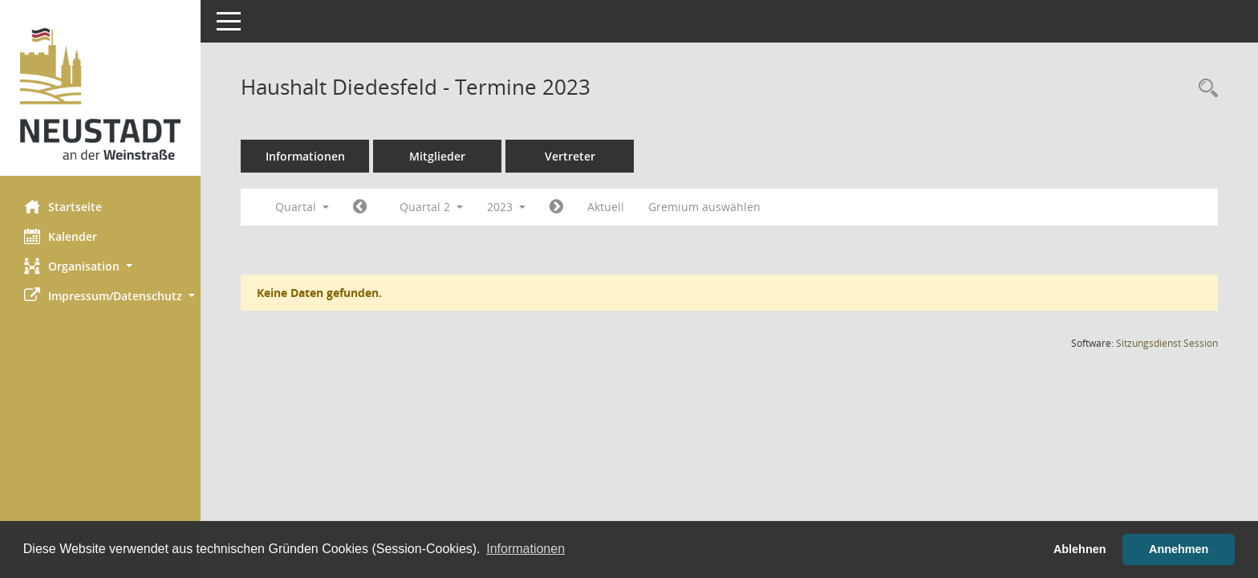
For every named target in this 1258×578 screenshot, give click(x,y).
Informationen (305, 156)
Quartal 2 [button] (431, 206)
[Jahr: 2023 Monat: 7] (556, 207)
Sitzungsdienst (1167, 343)
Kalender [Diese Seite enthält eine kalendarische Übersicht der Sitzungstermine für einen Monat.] (60, 236)
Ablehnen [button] (1079, 549)
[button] (100, 266)
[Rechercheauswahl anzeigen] (1204, 88)
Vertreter (570, 156)
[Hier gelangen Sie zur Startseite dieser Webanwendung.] (100, 94)
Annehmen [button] (1178, 549)
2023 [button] (506, 206)
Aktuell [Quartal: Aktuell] (605, 206)
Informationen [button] (525, 549)
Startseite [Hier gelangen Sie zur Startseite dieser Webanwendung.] (63, 206)
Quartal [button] (302, 206)
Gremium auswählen (704, 206)
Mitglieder (437, 156)
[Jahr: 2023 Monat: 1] (360, 207)
